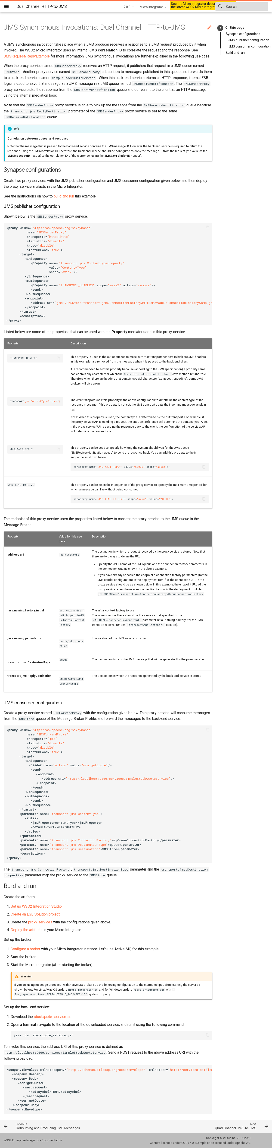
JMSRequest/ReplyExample (27, 56)
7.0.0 (110, 7)
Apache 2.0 (242, 1143)
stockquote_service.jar (52, 1016)
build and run (64, 196)
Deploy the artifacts (27, 930)
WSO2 (227, 1138)
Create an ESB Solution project (35, 914)
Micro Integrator (135, 7)
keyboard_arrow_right (220, 27)
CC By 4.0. (187, 1143)
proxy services (40, 922)
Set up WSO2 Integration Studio (36, 906)
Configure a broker (25, 949)
